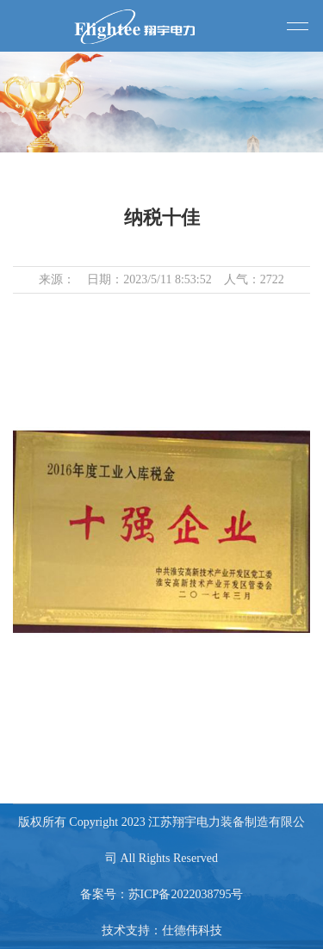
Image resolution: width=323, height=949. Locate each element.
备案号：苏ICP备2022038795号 (162, 894)
